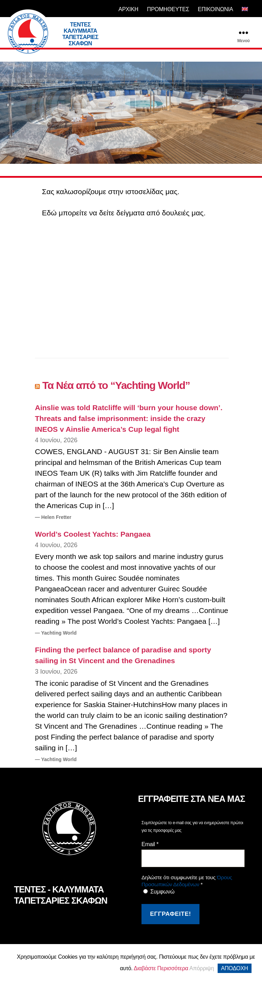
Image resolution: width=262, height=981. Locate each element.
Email (150, 844)
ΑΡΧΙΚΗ (128, 9)
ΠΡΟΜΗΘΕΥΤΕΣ (168, 9)
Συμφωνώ (159, 892)
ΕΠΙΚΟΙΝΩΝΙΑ (215, 9)
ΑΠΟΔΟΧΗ (234, 968)
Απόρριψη (201, 968)
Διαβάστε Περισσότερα (161, 968)
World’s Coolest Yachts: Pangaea (93, 534)
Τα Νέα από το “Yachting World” (116, 385)
